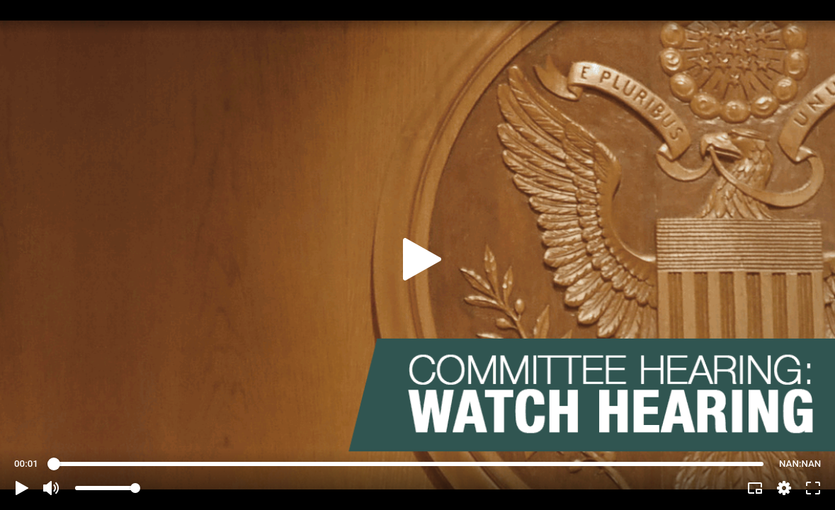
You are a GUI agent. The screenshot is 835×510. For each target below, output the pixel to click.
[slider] (408, 464)
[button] (22, 488)
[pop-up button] (784, 488)
